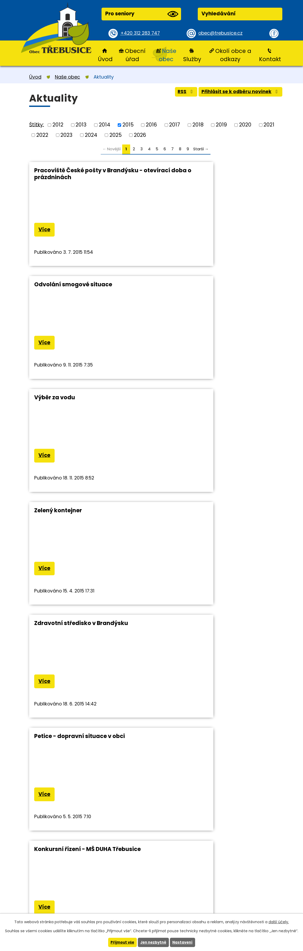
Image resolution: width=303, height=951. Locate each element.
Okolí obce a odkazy (233, 55)
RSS (177, 93)
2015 (128, 124)
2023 (66, 134)
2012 (57, 124)
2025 (115, 134)
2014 (104, 124)
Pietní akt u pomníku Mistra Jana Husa (218, 629)
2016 (151, 124)
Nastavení (184, 942)
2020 (245, 124)
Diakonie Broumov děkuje (71, 629)
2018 (198, 124)
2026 (140, 134)
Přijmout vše (121, 942)
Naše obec (167, 55)
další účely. (279, 921)
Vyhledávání (218, 13)
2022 (42, 134)
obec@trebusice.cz (222, 33)
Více (46, 230)
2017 (174, 124)
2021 (269, 124)
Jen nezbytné (154, 942)
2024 (91, 134)
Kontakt (270, 59)
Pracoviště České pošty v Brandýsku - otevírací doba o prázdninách (88, 173)
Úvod (105, 59)
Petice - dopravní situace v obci (208, 400)
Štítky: (36, 124)
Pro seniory (141, 14)
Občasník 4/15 (183, 514)
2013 (81, 124)
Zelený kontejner (187, 286)
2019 (221, 124)
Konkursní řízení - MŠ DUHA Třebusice (87, 514)
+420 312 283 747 (142, 33)
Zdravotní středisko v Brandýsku (81, 400)
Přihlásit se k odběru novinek (237, 93)
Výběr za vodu (54, 286)
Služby (192, 59)
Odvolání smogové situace (202, 170)
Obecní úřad (135, 55)
